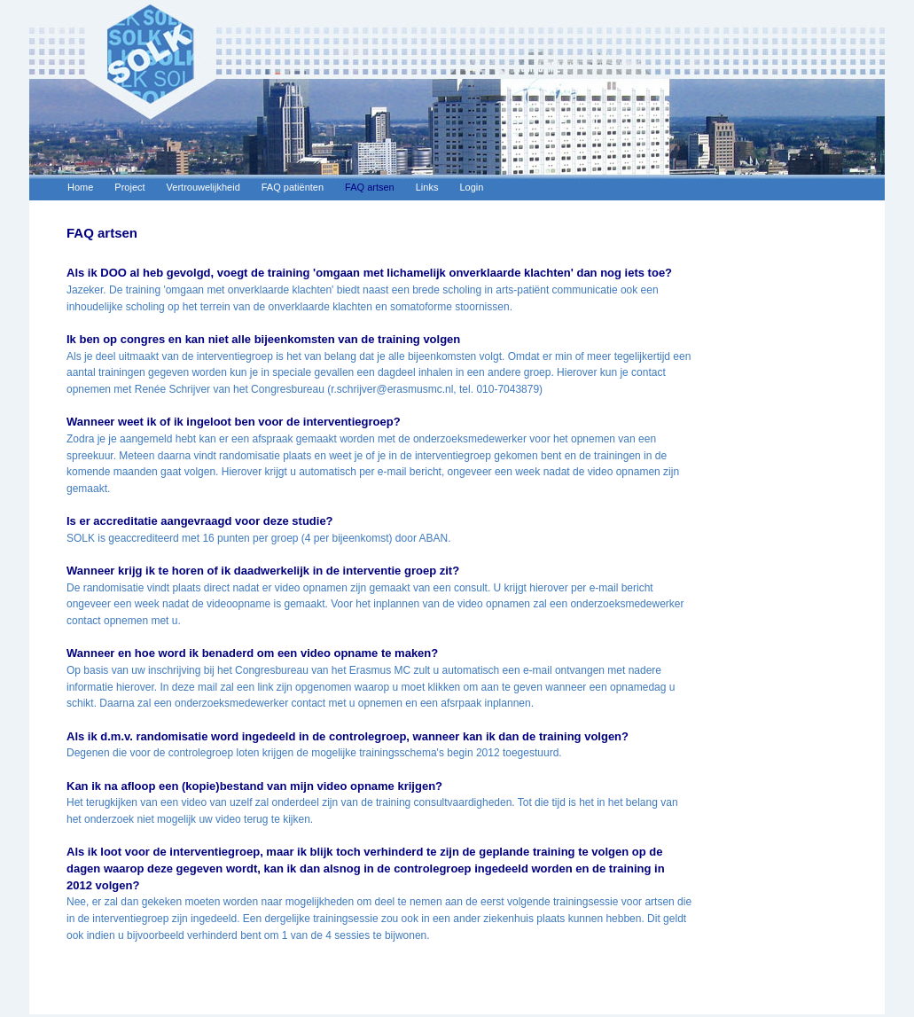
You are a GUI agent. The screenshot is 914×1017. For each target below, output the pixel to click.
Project (129, 187)
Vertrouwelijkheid (203, 187)
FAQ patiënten (293, 187)
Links (427, 187)
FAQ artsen (370, 187)
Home (80, 187)
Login (471, 187)
